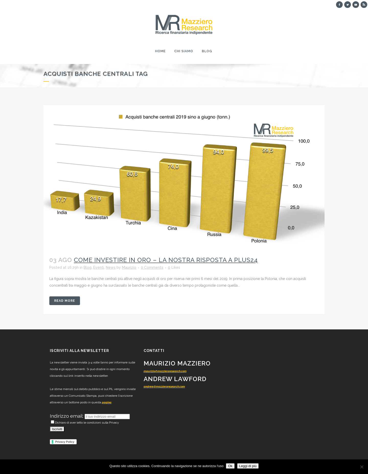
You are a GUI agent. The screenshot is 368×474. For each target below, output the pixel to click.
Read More (64, 301)
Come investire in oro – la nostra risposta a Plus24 (166, 260)
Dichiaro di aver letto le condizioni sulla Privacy (85, 422)
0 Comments (152, 267)
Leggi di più (248, 466)
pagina (106, 402)
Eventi (98, 267)
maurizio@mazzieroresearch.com (165, 371)
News (111, 267)
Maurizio (129, 267)
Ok (230, 466)
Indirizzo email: (67, 416)
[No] (361, 466)
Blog (87, 267)
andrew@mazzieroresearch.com (164, 386)
